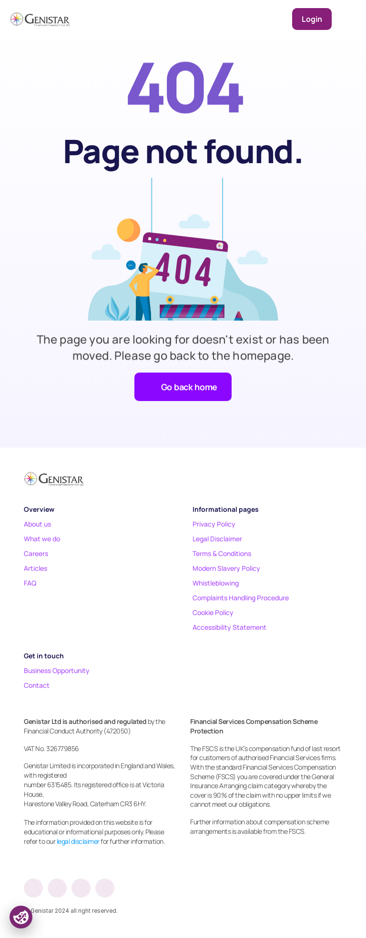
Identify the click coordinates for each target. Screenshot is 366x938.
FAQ (30, 582)
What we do (42, 538)
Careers (36, 553)
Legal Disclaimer (217, 538)
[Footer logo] (53, 478)
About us (37, 523)
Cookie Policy (213, 612)
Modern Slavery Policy (226, 568)
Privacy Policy (214, 523)
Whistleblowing (216, 582)
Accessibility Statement (229, 627)
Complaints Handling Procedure (241, 597)
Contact (37, 685)
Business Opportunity (57, 670)
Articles (35, 568)
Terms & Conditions (222, 553)
